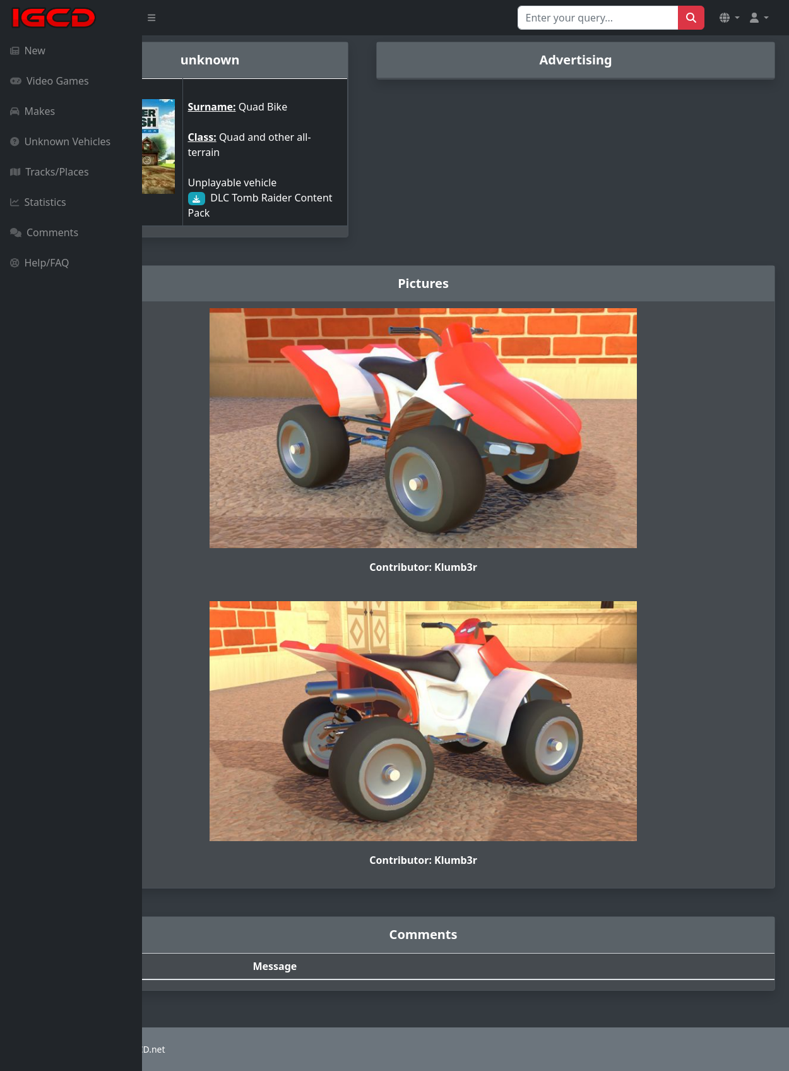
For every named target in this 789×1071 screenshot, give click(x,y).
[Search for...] (598, 18)
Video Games (49, 81)
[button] (730, 17)
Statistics (38, 202)
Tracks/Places (49, 172)
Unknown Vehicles (60, 141)
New (27, 50)
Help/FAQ (39, 263)
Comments (44, 232)
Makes (32, 111)
